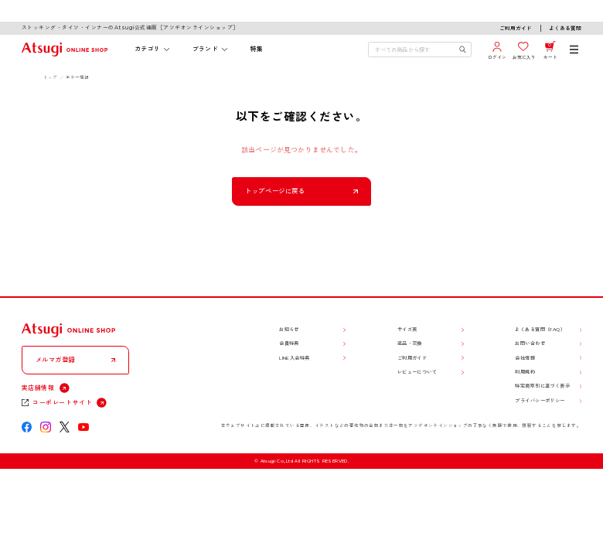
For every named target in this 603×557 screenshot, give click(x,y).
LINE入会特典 (294, 358)
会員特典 (289, 343)
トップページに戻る (275, 191)
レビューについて (417, 372)
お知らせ (289, 329)
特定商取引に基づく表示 (542, 386)
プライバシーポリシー (539, 401)
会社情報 (525, 358)
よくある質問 (565, 29)
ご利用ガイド (515, 29)
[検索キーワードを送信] (463, 49)
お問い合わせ (530, 343)
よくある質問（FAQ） (540, 329)
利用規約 (525, 372)
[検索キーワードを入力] (413, 49)
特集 (257, 49)
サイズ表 (407, 329)
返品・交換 (409, 343)
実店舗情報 (38, 387)
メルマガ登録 (56, 360)
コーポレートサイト (62, 402)
